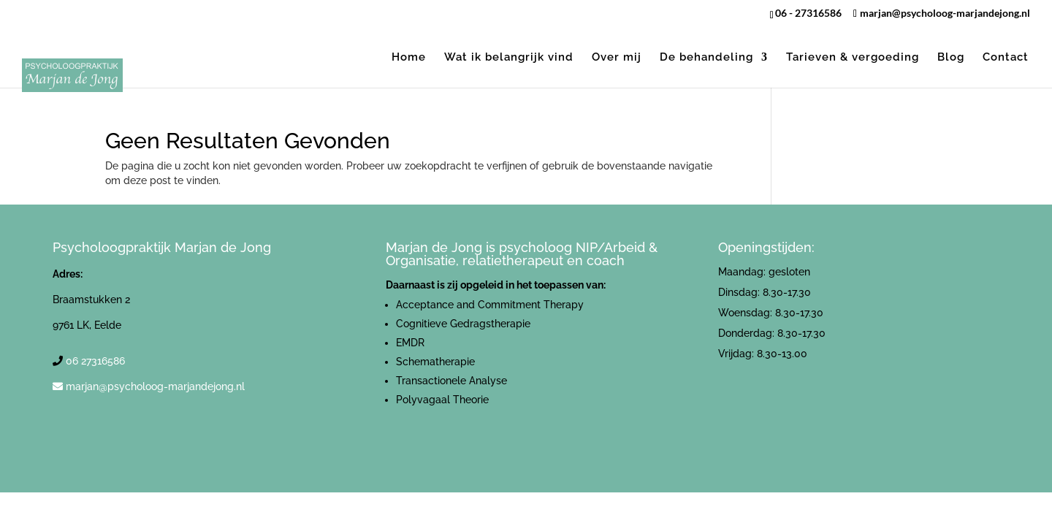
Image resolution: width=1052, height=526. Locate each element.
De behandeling (706, 58)
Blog (950, 58)
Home (409, 58)
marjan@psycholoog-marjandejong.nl (155, 386)
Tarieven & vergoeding (852, 58)
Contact (1006, 58)
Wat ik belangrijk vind (508, 58)
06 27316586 (95, 361)
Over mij (616, 58)
